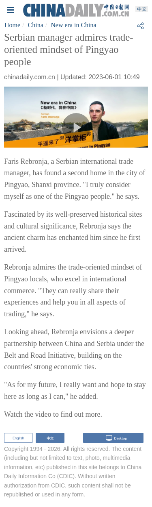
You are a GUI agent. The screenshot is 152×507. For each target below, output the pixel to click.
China (35, 25)
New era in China (73, 25)
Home (12, 25)
